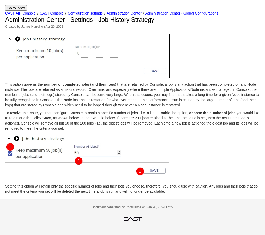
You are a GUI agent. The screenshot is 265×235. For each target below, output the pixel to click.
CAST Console (52, 13)
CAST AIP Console (20, 13)
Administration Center (124, 13)
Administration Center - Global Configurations (181, 13)
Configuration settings (85, 13)
